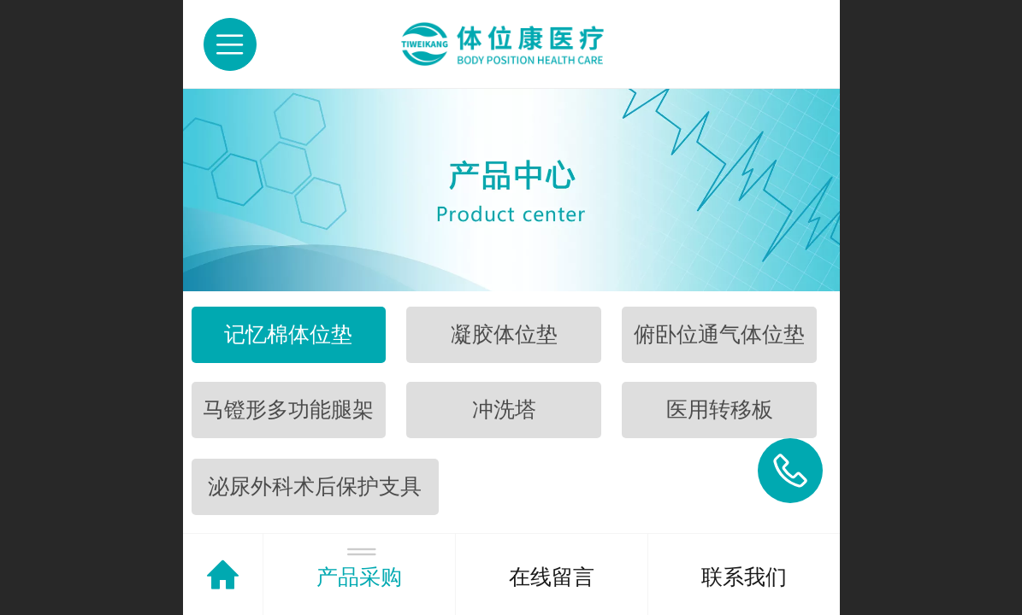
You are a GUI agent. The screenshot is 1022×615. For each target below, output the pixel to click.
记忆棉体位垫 (288, 334)
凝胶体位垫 (504, 334)
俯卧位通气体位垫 (719, 334)
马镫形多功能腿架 (288, 409)
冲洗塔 (504, 409)
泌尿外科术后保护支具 (315, 486)
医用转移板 (719, 409)
